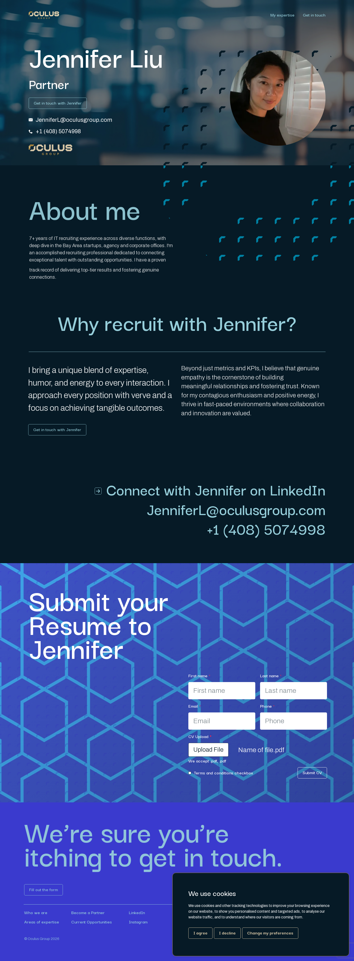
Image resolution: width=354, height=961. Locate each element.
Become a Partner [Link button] (88, 912)
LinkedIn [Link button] (137, 912)
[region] (192, 15)
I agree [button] (200, 932)
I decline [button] (227, 932)
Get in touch (314, 15)
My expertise (282, 15)
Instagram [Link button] (138, 921)
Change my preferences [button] (270, 932)
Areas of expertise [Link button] (41, 921)
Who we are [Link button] (35, 912)
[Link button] (58, 103)
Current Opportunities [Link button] (91, 921)
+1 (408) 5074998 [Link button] (266, 528)
